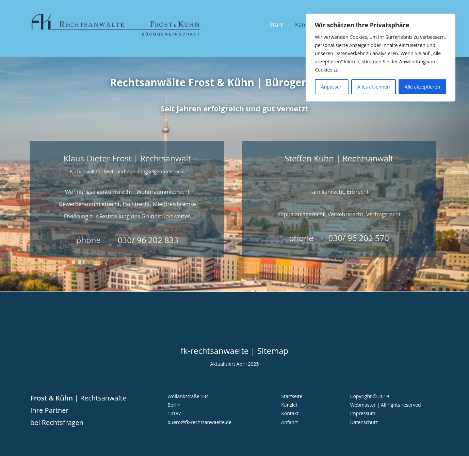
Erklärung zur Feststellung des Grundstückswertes (127, 216)
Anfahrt (289, 422)
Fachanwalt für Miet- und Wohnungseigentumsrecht (127, 171)
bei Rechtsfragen (56, 422)
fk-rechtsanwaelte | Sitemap (235, 350)
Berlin (173, 405)
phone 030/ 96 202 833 (127, 240)
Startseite (291, 396)
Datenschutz (364, 422)
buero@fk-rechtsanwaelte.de (199, 422)
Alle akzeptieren (422, 86)
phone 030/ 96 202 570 (339, 237)
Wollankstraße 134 (188, 396)
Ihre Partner (49, 410)
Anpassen (332, 86)
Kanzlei (289, 405)
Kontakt (289, 413)
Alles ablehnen (373, 86)
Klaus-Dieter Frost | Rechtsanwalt (127, 158)
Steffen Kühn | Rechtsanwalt (339, 158)
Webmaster (363, 405)
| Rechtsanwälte (78, 398)
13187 (174, 413)
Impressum (362, 413)
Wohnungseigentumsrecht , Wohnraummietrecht (127, 191)
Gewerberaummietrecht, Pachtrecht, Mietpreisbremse (127, 204)
